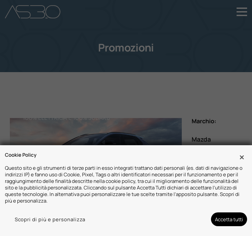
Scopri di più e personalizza (50, 219)
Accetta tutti (229, 219)
